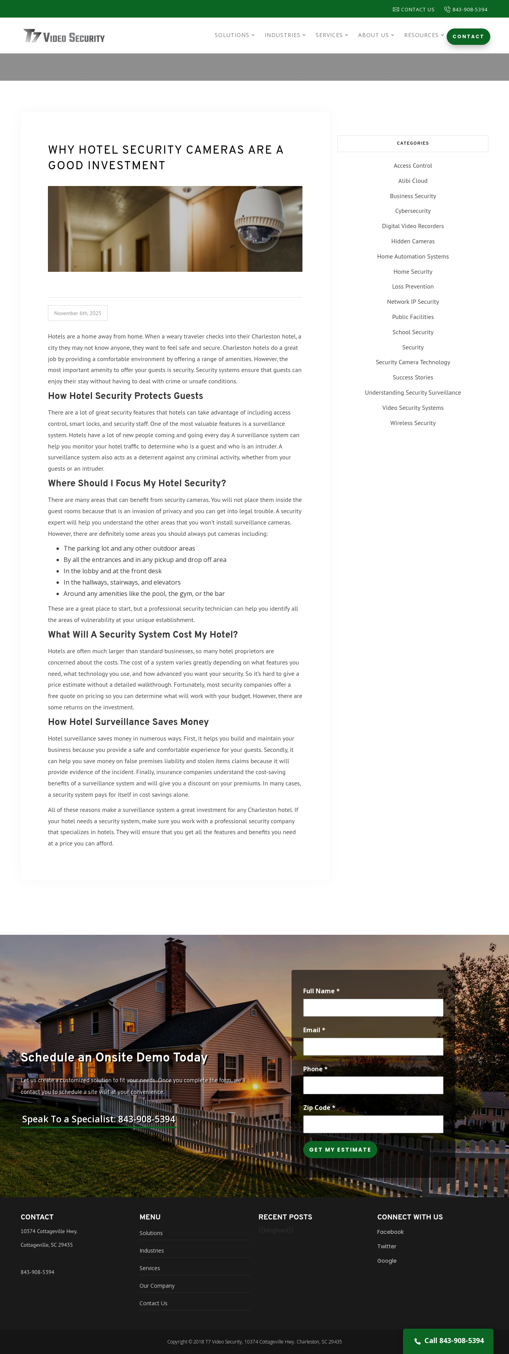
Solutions (151, 1233)
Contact (468, 36)
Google (387, 1261)
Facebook (390, 1232)
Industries (152, 1250)
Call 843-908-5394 (448, 1341)
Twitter (386, 1246)
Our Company (157, 1285)
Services (150, 1268)
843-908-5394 (37, 1272)
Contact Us (414, 9)
